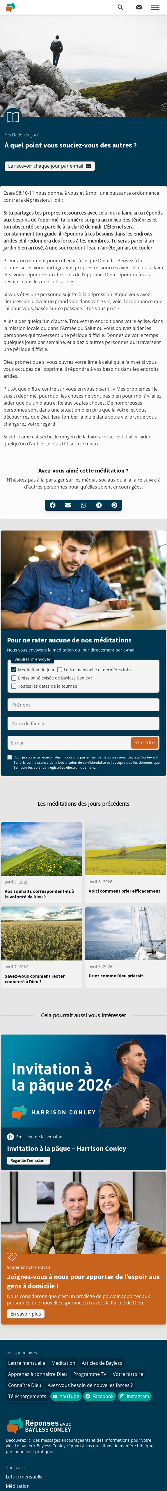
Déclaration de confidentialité (82, 762)
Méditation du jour (36, 669)
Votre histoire (128, 1374)
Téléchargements (27, 1396)
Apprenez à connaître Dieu (37, 1374)
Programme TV (89, 1374)
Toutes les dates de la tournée (47, 686)
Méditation (63, 1363)
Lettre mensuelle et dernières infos (98, 669)
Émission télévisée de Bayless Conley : (55, 678)
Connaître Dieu (24, 1385)
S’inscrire (145, 743)
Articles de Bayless (102, 1363)
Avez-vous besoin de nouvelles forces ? (90, 1385)
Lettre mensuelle (26, 1363)
